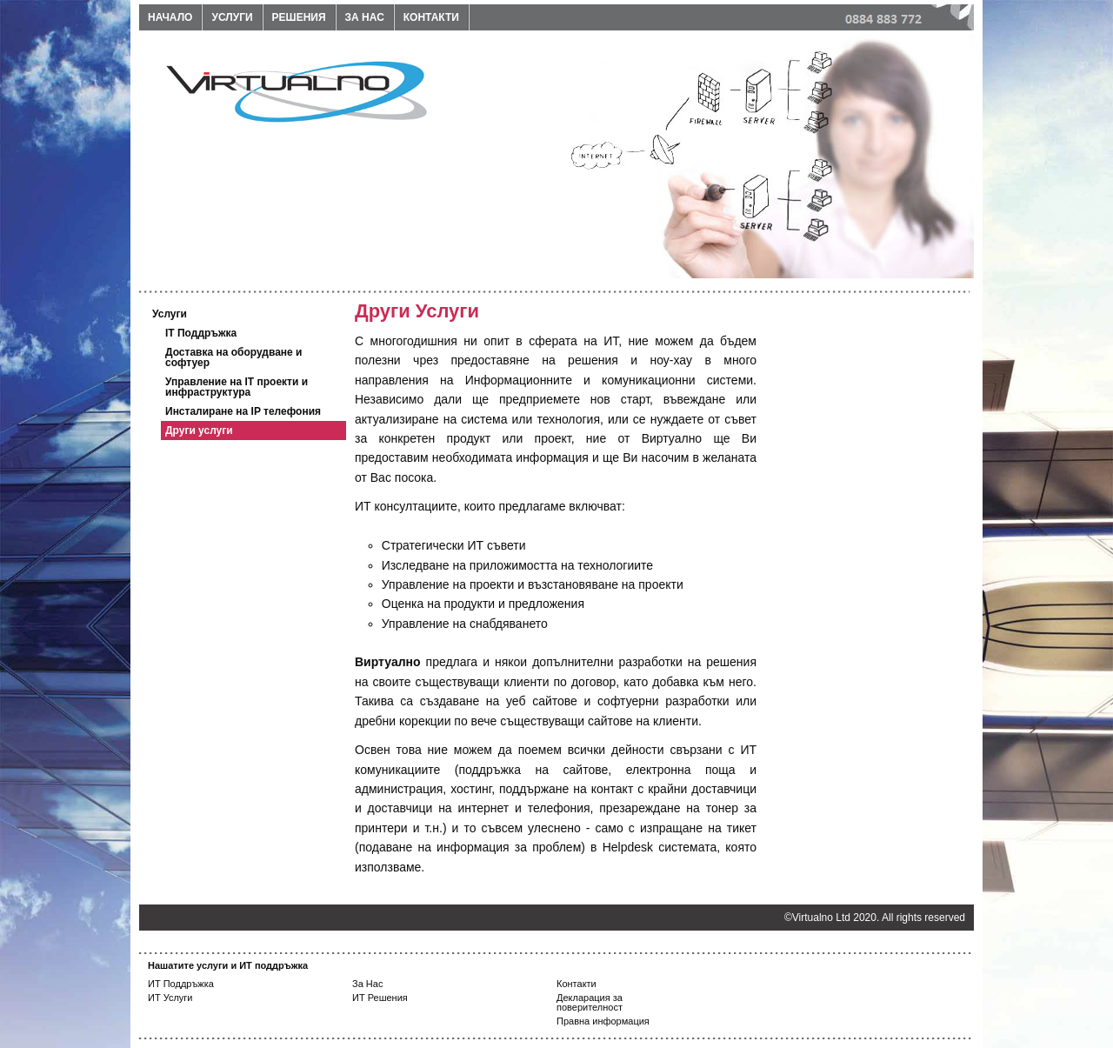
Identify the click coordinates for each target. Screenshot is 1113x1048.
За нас (364, 17)
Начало (170, 17)
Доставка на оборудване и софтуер (234, 357)
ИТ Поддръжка (181, 983)
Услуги (231, 17)
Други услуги (199, 430)
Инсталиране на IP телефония (243, 411)
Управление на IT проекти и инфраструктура (236, 387)
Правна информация (603, 1021)
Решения (299, 17)
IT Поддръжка (201, 333)
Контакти (431, 17)
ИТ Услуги (170, 997)
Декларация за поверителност (589, 1002)
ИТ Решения (380, 997)
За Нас (367, 983)
